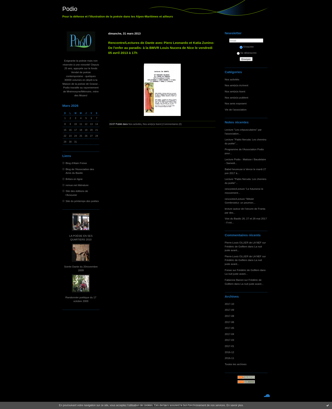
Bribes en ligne (74, 179)
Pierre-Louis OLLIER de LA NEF (243, 242)
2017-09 (229, 309)
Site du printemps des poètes (82, 201)
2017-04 (229, 334)
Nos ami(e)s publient (236, 97)
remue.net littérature (77, 185)
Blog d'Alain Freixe (76, 163)
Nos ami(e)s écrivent (236, 85)
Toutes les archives (236, 364)
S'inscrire (247, 46)
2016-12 (229, 352)
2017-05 (229, 327)
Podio (69, 9)
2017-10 (229, 303)
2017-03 (229, 339)
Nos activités (232, 79)
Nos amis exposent (236, 103)
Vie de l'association (236, 109)
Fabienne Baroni (234, 279)
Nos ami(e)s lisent (235, 91)
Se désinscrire (246, 52)
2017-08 (229, 315)
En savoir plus (235, 405)
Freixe (228, 270)
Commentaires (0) (172, 124)
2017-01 (229, 346)
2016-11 (229, 358)
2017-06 (229, 322)
